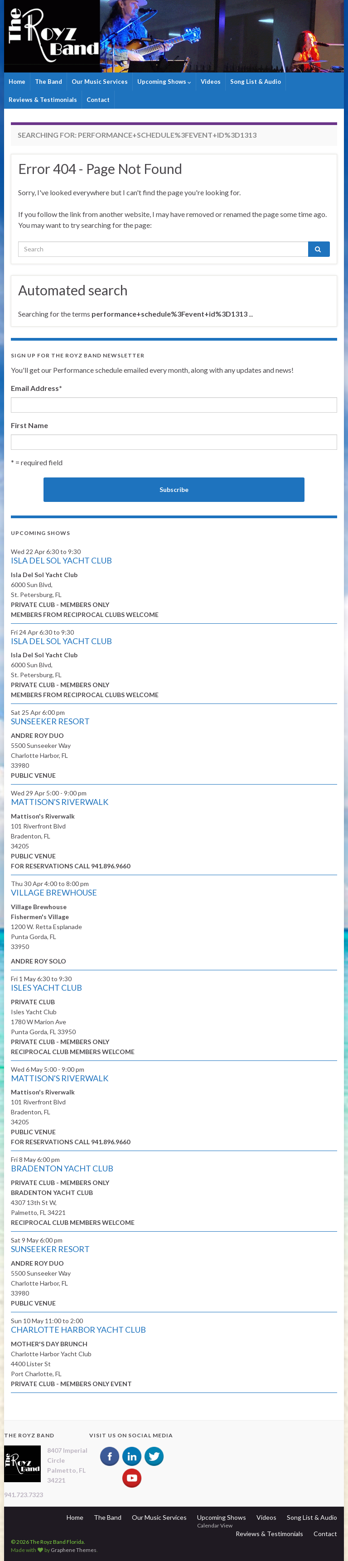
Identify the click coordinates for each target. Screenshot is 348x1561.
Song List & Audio (255, 81)
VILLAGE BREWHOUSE (54, 892)
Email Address (36, 388)
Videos (211, 81)
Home (17, 81)
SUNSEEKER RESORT (50, 721)
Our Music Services (100, 81)
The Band (48, 81)
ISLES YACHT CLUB (46, 987)
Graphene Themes (74, 1550)
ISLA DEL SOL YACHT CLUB (61, 560)
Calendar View (214, 1525)
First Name (29, 425)
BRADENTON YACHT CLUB (62, 1168)
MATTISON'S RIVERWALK (59, 802)
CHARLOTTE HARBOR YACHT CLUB (78, 1330)
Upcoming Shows (164, 81)
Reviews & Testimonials (43, 99)
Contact (98, 99)
